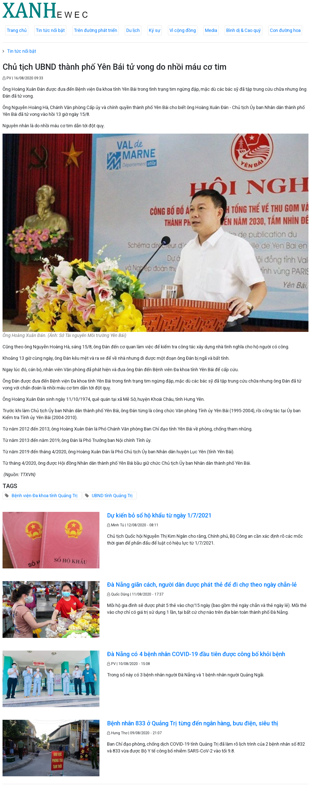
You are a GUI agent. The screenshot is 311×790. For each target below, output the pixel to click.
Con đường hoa (285, 30)
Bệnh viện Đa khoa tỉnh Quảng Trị (44, 495)
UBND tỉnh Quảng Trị (112, 495)
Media (211, 30)
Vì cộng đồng (182, 30)
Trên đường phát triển (95, 30)
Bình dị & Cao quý (243, 30)
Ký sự (154, 30)
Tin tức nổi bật (50, 30)
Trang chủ (17, 30)
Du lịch (133, 30)
